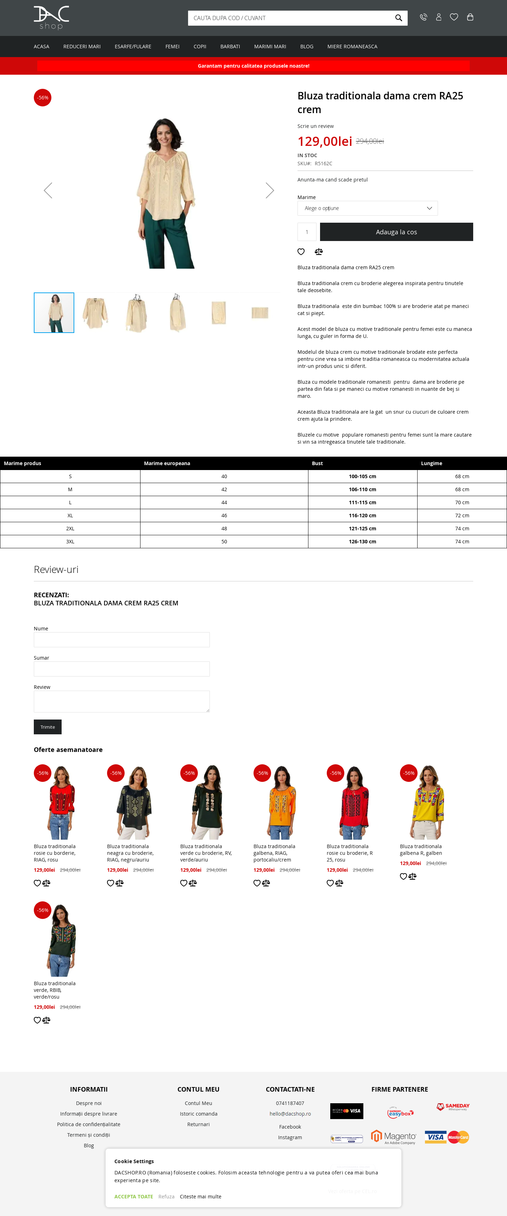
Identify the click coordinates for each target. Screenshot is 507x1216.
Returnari (198, 1124)
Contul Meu (198, 1103)
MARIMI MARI (270, 46)
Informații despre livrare (89, 1113)
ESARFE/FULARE (133, 46)
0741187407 (290, 1103)
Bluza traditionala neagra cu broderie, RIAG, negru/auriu (130, 853)
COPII (200, 46)
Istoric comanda (199, 1113)
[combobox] (298, 18)
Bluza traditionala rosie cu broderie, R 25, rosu (350, 853)
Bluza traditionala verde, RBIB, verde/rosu (55, 990)
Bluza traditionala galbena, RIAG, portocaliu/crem (274, 853)
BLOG (306, 46)
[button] (48, 190)
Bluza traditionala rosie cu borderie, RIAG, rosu (55, 853)
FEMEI (172, 46)
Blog (89, 1145)
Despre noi (89, 1103)
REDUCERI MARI (82, 46)
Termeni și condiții (89, 1134)
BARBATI (230, 46)
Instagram (290, 1137)
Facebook (290, 1126)
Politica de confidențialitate (89, 1124)
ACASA (41, 46)
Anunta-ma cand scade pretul (333, 179)
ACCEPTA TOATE (133, 1196)
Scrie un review (316, 126)
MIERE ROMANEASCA (352, 46)
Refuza (166, 1196)
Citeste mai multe (200, 1196)
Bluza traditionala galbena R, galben (421, 849)
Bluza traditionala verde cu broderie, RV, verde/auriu (206, 853)
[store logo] (78, 18)
